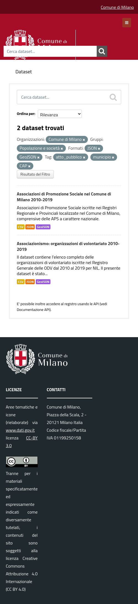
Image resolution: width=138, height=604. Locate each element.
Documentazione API (33, 309)
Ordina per (25, 113)
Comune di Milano (117, 7)
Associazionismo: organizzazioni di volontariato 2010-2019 (68, 246)
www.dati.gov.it (20, 430)
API (96, 304)
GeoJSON (43, 226)
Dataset (23, 71)
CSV (20, 226)
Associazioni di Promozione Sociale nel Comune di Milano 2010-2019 (64, 196)
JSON (30, 226)
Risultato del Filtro (35, 174)
